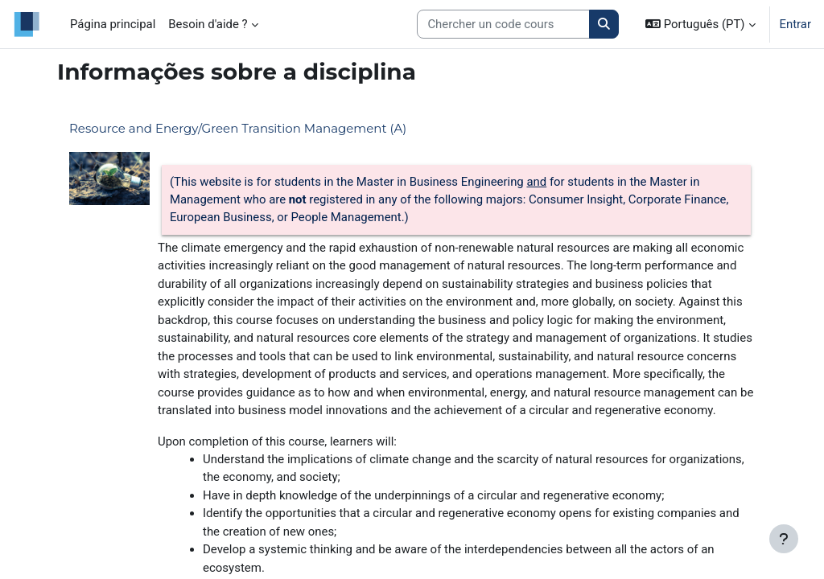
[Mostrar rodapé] (783, 538)
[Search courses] (503, 24)
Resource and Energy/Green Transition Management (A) (237, 128)
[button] (700, 24)
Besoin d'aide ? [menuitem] (207, 24)
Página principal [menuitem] (112, 24)
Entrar (796, 24)
